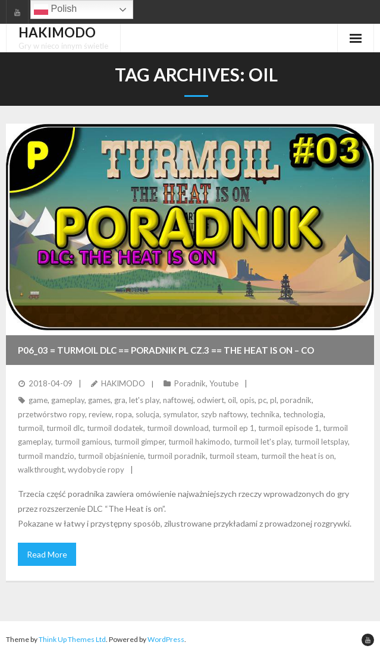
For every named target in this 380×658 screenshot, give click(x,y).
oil (232, 400)
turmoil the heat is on (297, 456)
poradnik (296, 400)
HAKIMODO (123, 383)
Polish (55, 9)
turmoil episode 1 (288, 428)
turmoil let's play (262, 441)
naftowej (178, 400)
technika (264, 414)
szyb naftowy (224, 414)
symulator (180, 414)
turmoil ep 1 (233, 428)
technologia (303, 414)
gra (119, 400)
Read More (47, 554)
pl (273, 400)
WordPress (165, 639)
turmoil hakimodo (199, 441)
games (99, 400)
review (100, 414)
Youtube (223, 383)
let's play (144, 400)
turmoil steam (233, 456)
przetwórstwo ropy (51, 414)
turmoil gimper (139, 441)
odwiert (210, 400)
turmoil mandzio (46, 456)
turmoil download (178, 428)
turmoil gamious (83, 441)
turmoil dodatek (115, 428)
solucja (147, 414)
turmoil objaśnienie (111, 456)
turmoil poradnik (176, 456)
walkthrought (41, 469)
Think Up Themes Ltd (72, 639)
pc (262, 400)
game (38, 400)
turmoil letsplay (321, 441)
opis (247, 400)
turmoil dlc (64, 428)
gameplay (67, 400)
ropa (123, 414)
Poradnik (190, 383)
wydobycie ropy (96, 469)
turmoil (30, 428)
